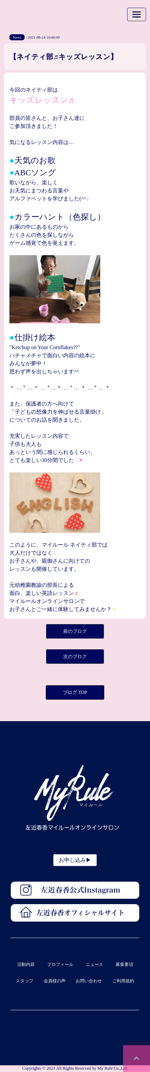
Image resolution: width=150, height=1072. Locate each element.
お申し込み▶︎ (75, 860)
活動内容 (26, 964)
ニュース (94, 964)
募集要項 (124, 964)
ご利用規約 (123, 981)
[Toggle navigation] (136, 14)
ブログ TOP (75, 692)
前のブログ (75, 631)
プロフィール (60, 964)
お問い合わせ (89, 981)
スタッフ (24, 981)
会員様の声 (55, 981)
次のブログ (75, 656)
